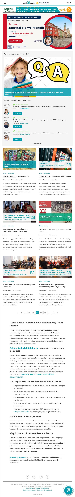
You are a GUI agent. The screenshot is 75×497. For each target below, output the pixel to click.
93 (41, 312)
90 (29, 312)
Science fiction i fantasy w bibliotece (55, 176)
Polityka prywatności (29, 490)
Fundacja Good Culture (42, 488)
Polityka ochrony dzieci (44, 490)
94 (45, 312)
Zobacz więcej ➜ (37, 143)
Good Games (30, 488)
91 (33, 312)
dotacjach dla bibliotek (21, 412)
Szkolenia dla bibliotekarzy (24, 348)
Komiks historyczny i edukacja (16, 176)
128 (53, 312)
